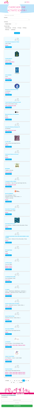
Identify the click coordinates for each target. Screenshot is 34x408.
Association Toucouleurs (10, 209)
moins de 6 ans (8, 27)
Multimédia (7, 292)
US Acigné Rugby (8, 250)
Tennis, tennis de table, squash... (11, 103)
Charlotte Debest (8, 368)
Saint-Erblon (7, 280)
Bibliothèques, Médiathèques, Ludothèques (17, 291)
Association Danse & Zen (10, 223)
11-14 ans (19, 27)
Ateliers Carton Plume (9, 356)
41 (16, 380)
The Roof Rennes (8, 58)
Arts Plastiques (8, 357)
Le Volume (7, 289)
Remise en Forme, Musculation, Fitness (20, 225)
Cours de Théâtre (8, 264)
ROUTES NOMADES (9, 193)
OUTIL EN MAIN (8, 74)
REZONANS (7, 168)
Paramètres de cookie (17, 400)
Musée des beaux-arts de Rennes (12, 114)
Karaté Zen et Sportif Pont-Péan (11, 89)
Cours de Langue (8, 343)
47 (11, 382)
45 (25, 380)
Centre (10, 266)
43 (21, 380)
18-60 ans (7, 29)
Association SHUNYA (9, 328)
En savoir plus (8, 47)
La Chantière (7, 341)
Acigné (6, 253)
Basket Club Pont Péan (9, 316)
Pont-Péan (7, 92)
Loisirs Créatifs (8, 43)
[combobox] (17, 20)
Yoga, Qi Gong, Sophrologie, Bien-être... (13, 143)
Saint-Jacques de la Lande (10, 105)
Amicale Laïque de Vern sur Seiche (12, 303)
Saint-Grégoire (8, 78)
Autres (6, 76)
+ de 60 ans (13, 29)
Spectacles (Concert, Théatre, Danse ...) (13, 196)
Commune (6, 21)
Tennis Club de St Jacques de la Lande (13, 102)
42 (19, 380)
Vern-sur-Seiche (8, 172)
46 (28, 380)
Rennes (6, 45)
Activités (5, 17)
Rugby (6, 251)
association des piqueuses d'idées (12, 41)
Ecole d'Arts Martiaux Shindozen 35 (12, 126)
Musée (6, 115)
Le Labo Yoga (8, 141)
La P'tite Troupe (8, 262)
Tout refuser (17, 402)
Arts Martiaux (7, 91)
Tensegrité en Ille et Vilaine (10, 181)
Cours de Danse (8, 225)
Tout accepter (17, 405)
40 (14, 380)
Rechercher (17, 33)
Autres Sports (8, 60)
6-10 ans (14, 27)
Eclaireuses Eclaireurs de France (11, 154)
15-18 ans (24, 27)
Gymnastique (7, 182)
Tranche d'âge (6, 26)
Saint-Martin (11, 61)
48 (13, 382)
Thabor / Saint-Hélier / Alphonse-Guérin (17, 345)
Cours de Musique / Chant (10, 195)
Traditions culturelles (9, 170)
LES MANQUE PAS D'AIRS (10, 276)
